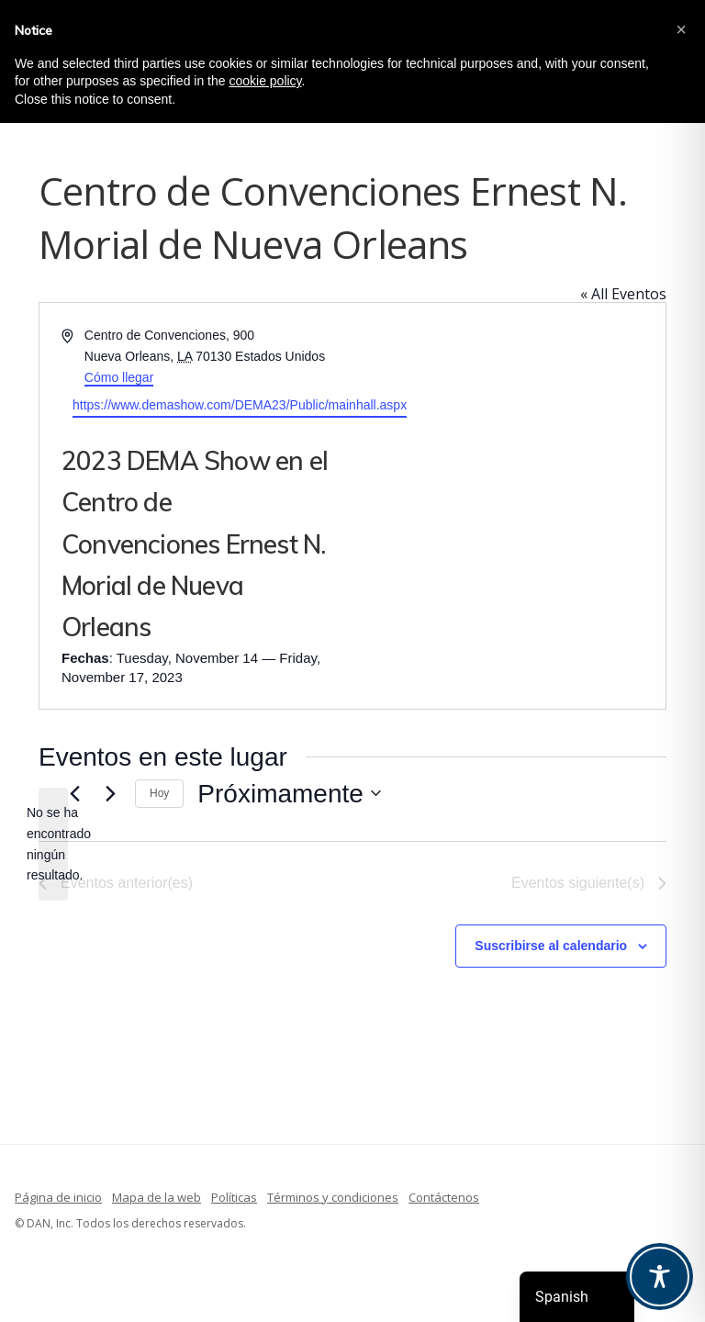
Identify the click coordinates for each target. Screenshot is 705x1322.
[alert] (53, 844)
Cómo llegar (118, 377)
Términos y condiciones (332, 1197)
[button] (681, 29)
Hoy (159, 793)
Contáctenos (443, 1197)
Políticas (234, 1197)
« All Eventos (623, 294)
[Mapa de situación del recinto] (507, 505)
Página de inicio (58, 1197)
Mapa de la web (156, 1197)
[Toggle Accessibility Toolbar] (659, 1276)
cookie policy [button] (265, 80)
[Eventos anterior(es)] (74, 793)
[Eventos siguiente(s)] (110, 793)
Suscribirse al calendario (551, 945)
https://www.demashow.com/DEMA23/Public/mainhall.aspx (240, 405)
